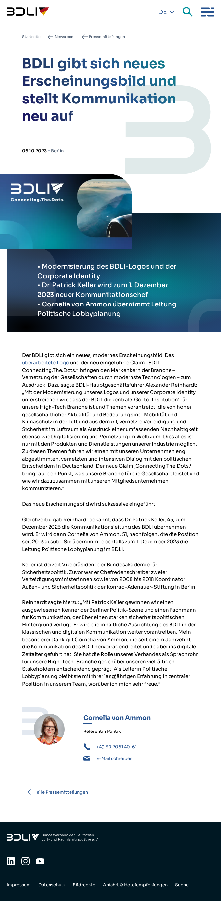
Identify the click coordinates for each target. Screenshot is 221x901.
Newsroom (65, 36)
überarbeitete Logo (45, 362)
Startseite (31, 36)
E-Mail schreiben (114, 758)
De (162, 12)
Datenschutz (51, 885)
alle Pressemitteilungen (62, 792)
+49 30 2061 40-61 (116, 747)
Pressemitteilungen (107, 36)
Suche (188, 12)
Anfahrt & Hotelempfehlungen (135, 885)
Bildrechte (84, 885)
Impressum (19, 885)
